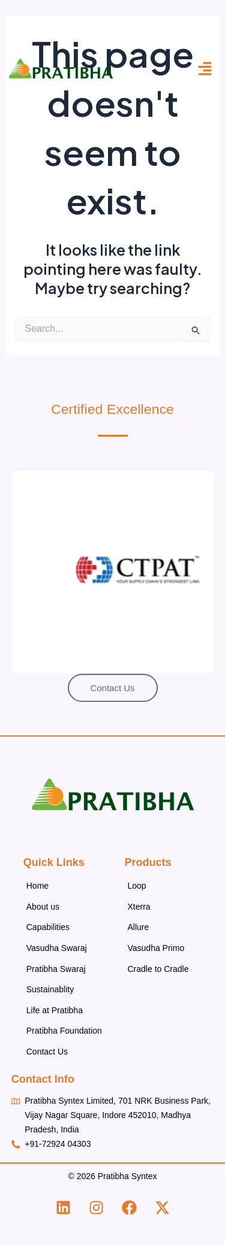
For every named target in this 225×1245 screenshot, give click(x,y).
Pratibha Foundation (64, 1030)
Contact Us (47, 1051)
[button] (205, 68)
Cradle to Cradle (158, 969)
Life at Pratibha (54, 1010)
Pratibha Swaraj (56, 969)
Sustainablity (50, 989)
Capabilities (48, 927)
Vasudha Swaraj (56, 948)
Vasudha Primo (156, 948)
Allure (138, 927)
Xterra (139, 906)
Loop (137, 885)
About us (42, 906)
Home (37, 885)
